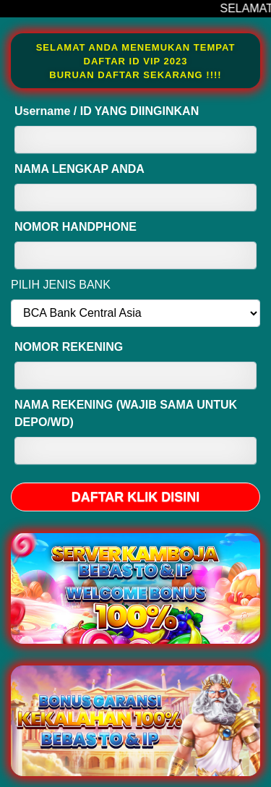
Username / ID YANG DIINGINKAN (106, 111)
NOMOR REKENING (68, 347)
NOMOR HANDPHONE (75, 227)
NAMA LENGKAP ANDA (79, 169)
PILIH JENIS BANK (61, 284)
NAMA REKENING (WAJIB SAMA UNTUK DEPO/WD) (125, 413)
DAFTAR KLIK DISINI (136, 497)
